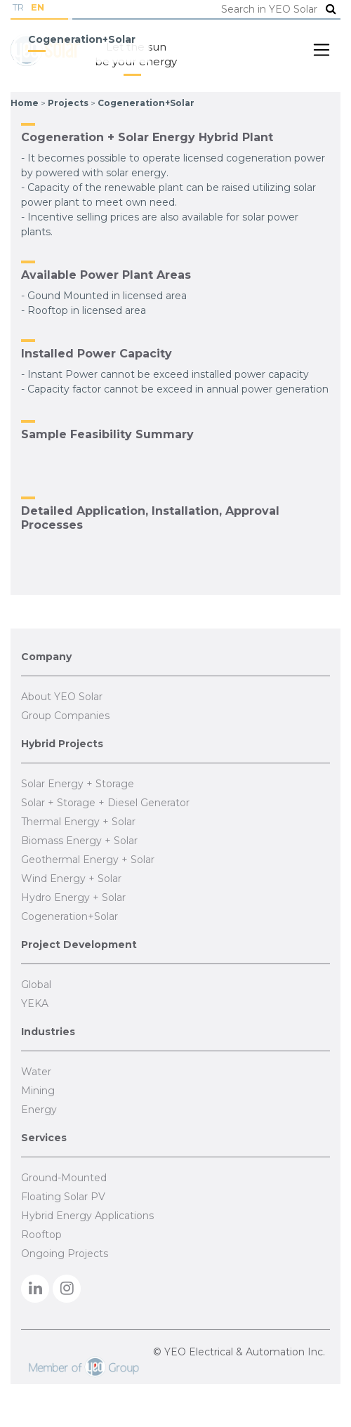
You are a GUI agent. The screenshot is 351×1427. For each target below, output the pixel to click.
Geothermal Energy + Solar (87, 859)
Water (36, 1071)
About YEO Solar (61, 696)
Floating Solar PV (63, 1196)
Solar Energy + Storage (77, 783)
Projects (68, 103)
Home (25, 103)
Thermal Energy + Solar (78, 821)
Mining (38, 1090)
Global (36, 984)
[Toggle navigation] (321, 50)
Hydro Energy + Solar (73, 897)
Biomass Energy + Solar (79, 840)
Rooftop (41, 1234)
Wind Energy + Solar (71, 878)
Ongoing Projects (64, 1253)
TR (18, 7)
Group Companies (65, 715)
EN (37, 7)
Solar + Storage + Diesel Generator (105, 802)
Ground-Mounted (64, 1177)
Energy (39, 1109)
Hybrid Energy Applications (87, 1215)
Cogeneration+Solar (146, 103)
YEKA (34, 1003)
